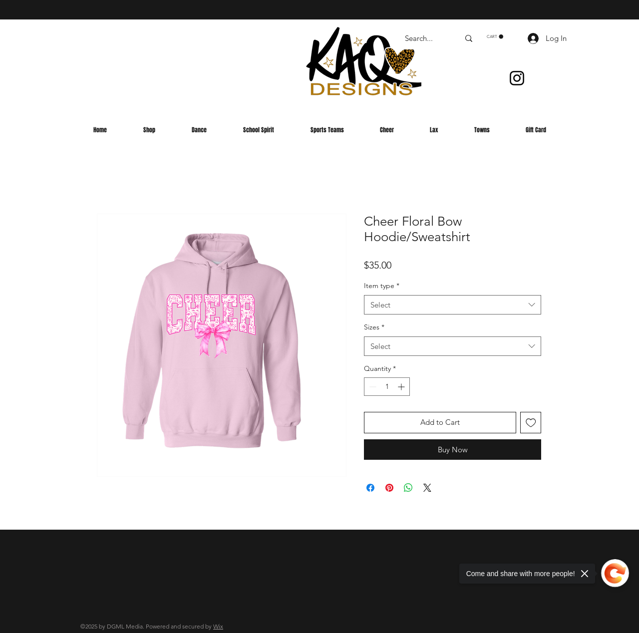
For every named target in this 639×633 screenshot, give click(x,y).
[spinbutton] (387, 386)
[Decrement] (371, 386)
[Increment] (402, 386)
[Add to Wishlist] (531, 422)
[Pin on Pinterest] (389, 488)
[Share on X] (427, 488)
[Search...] (424, 38)
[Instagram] (517, 78)
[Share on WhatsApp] (408, 488)
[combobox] (452, 305)
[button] (495, 36)
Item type (381, 285)
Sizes (374, 326)
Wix (218, 626)
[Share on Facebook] (370, 488)
